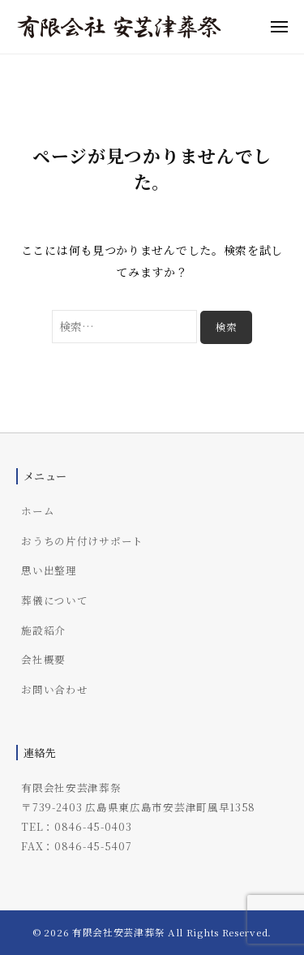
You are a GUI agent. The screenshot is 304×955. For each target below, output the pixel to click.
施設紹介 (43, 630)
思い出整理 (49, 570)
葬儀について (54, 600)
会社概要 (43, 659)
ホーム (37, 510)
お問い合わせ (54, 689)
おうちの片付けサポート (82, 540)
